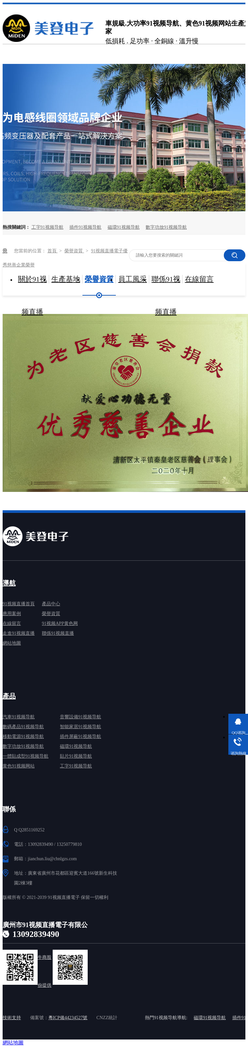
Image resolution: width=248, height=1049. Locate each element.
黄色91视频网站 (19, 766)
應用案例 (12, 613)
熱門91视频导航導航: (166, 1017)
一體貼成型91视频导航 (25, 756)
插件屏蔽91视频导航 (80, 736)
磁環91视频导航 (124, 227)
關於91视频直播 (32, 285)
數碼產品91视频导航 (23, 726)
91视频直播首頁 (19, 603)
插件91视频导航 (85, 227)
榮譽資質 (74, 250)
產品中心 (51, 603)
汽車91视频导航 (19, 716)
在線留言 (199, 279)
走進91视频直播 (19, 633)
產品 (9, 696)
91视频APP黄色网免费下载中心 (60, 625)
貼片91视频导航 (76, 756)
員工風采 (132, 279)
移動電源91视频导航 (23, 736)
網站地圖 (12, 643)
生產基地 (65, 279)
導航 (9, 583)
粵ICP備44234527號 (68, 1017)
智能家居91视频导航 (80, 726)
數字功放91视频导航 (166, 227)
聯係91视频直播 (165, 285)
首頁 (52, 250)
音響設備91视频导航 (80, 716)
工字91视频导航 (47, 227)
